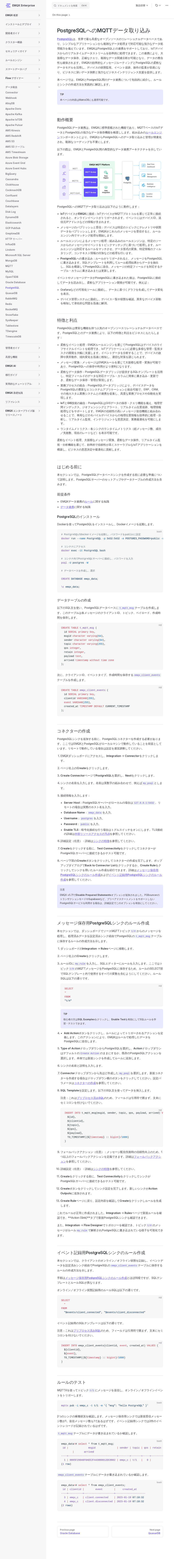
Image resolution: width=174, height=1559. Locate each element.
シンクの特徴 (101, 841)
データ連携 (67, 507)
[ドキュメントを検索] (71, 5)
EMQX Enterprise (20, 5)
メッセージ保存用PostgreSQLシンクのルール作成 (96, 1278)
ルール (89, 501)
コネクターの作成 (85, 1083)
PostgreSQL (65, 39)
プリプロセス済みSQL (90, 1098)
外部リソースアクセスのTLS (92, 834)
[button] (39, 15)
